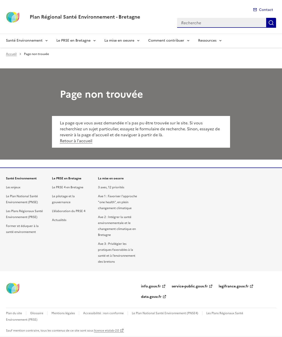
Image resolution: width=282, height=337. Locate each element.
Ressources (207, 40)
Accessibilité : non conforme (103, 313)
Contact (266, 9)
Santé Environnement (24, 40)
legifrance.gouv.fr (234, 286)
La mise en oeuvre (119, 40)
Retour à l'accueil (76, 141)
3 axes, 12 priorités (111, 187)
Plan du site (14, 313)
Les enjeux (13, 187)
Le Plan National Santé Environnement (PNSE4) (165, 313)
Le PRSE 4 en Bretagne (67, 187)
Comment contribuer (166, 40)
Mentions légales (63, 313)
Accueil (11, 54)
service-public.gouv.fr (190, 286)
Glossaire (36, 313)
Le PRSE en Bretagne (73, 40)
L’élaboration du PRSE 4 (68, 211)
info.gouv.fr (151, 286)
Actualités (59, 220)
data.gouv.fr (151, 296)
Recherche (271, 23)
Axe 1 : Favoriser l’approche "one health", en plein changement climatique (117, 202)
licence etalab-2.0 (106, 330)
